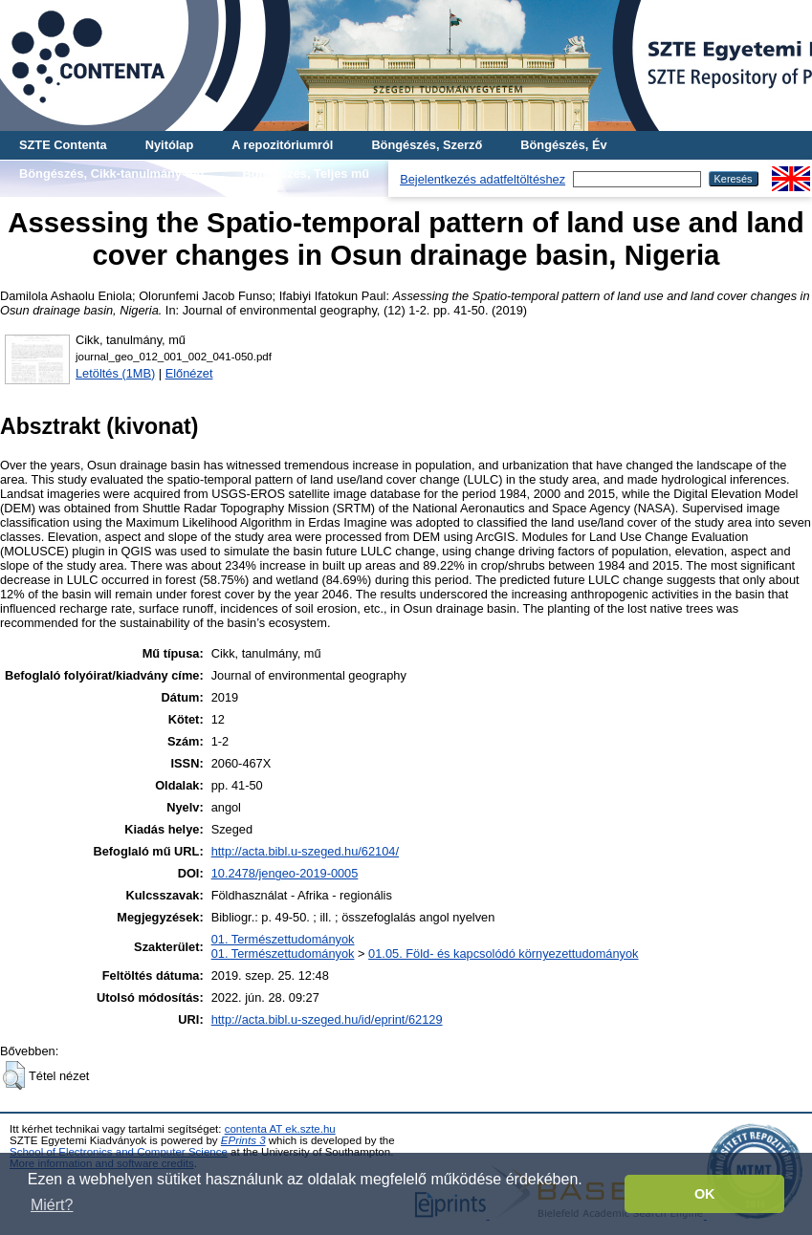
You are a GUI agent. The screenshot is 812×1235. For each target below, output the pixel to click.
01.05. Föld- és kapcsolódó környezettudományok (503, 953)
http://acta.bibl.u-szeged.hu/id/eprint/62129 (327, 1019)
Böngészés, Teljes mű (305, 173)
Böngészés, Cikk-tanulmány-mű (111, 173)
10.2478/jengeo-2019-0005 (285, 873)
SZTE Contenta (63, 145)
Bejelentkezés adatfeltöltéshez (482, 179)
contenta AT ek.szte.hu (280, 1129)
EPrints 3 (243, 1140)
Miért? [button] (52, 1205)
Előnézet (189, 373)
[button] (14, 1075)
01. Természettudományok (283, 939)
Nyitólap (169, 145)
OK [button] (704, 1194)
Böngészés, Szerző (426, 145)
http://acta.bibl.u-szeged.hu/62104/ (305, 851)
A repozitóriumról (282, 145)
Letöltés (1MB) (115, 373)
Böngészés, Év (563, 145)
